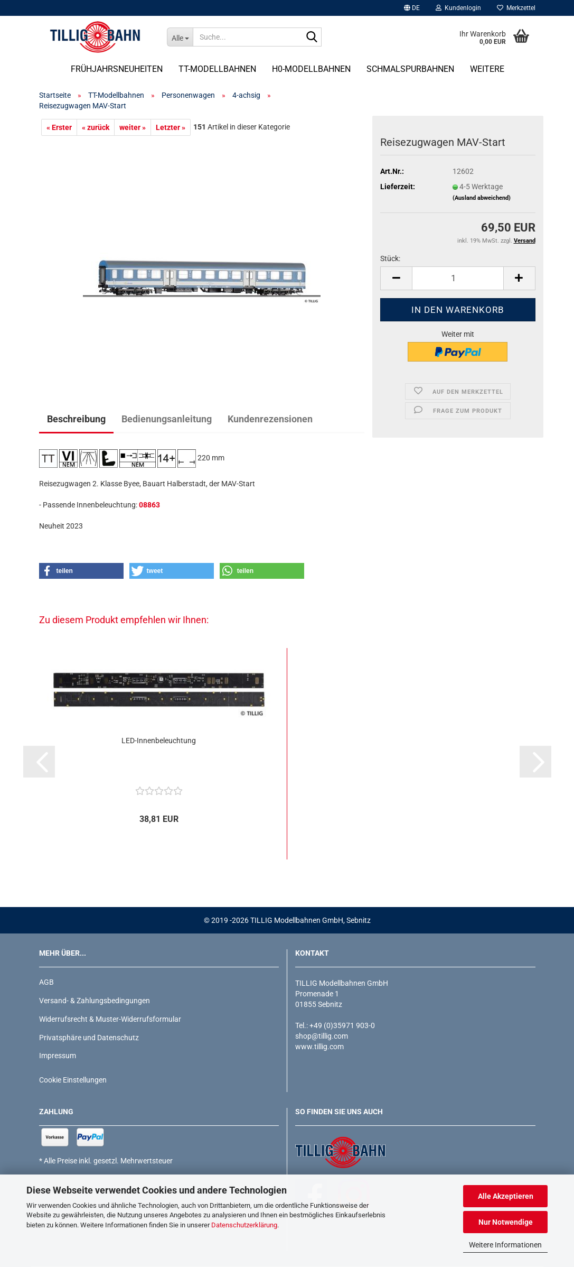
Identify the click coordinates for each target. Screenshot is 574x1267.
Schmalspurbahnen (410, 69)
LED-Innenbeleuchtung (158, 740)
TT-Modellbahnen (217, 69)
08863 (149, 505)
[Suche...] (180, 37)
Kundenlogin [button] (458, 8)
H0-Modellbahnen (311, 69)
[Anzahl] (457, 278)
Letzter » (170, 127)
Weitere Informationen (505, 1245)
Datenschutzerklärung (244, 1225)
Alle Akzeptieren (505, 1196)
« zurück (95, 127)
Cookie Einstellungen (73, 1080)
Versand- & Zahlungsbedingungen (94, 1000)
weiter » (132, 127)
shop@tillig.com (321, 1036)
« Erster (59, 127)
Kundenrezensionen (270, 418)
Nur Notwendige (505, 1222)
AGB (46, 982)
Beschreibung (76, 418)
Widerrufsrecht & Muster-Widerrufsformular (110, 1019)
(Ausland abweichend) (482, 198)
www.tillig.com (319, 1046)
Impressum (57, 1055)
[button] (412, 8)
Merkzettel (516, 8)
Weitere (487, 69)
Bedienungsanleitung (166, 418)
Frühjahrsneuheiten (117, 69)
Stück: (390, 258)
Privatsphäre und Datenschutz (89, 1037)
